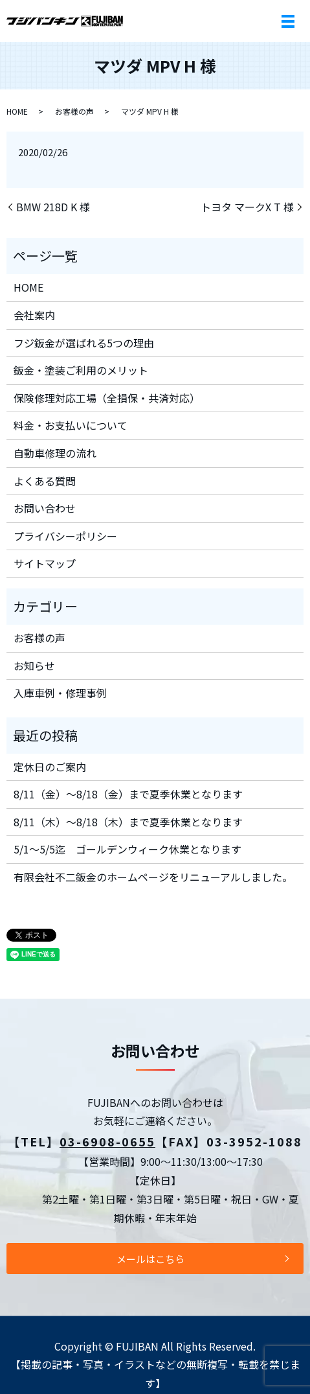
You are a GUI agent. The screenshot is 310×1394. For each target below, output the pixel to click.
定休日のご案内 (50, 766)
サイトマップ (45, 563)
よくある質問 (45, 481)
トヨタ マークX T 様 (247, 207)
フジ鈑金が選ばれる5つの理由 (84, 343)
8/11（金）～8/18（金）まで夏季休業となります (128, 794)
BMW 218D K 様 (53, 207)
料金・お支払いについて (70, 425)
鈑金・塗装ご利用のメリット (81, 370)
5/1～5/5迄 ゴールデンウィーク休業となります (127, 849)
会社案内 (34, 315)
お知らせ (34, 665)
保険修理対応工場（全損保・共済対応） (107, 398)
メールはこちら (150, 1259)
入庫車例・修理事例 (60, 693)
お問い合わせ (45, 508)
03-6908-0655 (107, 1141)
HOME (17, 111)
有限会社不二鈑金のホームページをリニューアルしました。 (153, 877)
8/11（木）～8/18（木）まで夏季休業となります (128, 822)
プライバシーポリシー (65, 536)
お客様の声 (74, 111)
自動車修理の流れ (55, 453)
